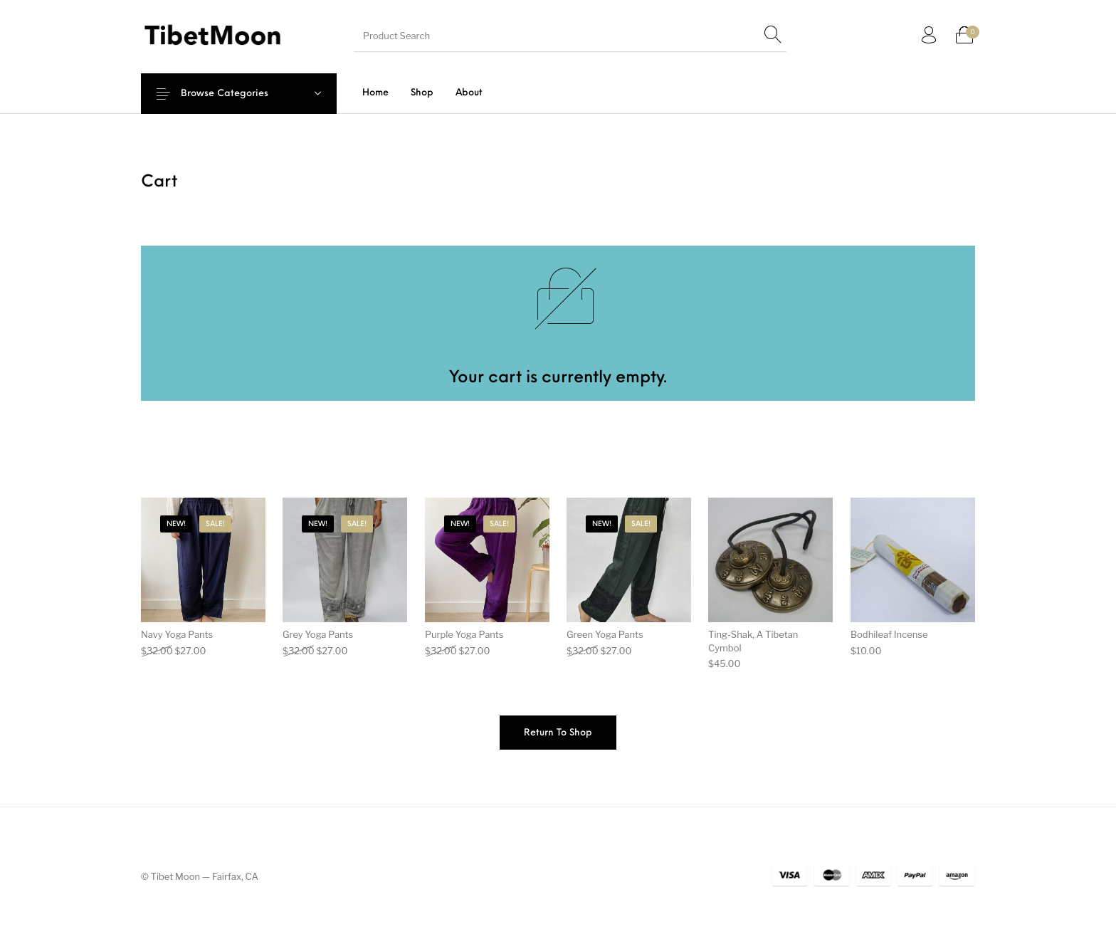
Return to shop (558, 733)
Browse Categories (234, 93)
